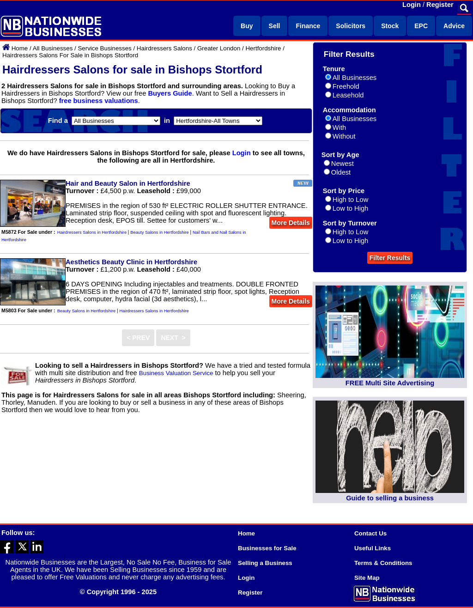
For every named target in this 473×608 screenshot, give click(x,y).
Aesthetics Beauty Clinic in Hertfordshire (131, 262)
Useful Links (372, 548)
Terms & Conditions (383, 562)
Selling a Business (265, 562)
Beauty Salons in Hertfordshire (159, 232)
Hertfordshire (263, 48)
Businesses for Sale (267, 548)
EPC (421, 26)
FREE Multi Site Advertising (390, 383)
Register (440, 4)
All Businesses (53, 48)
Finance (308, 26)
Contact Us (370, 533)
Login (411, 4)
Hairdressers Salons (164, 48)
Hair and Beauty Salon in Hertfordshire (128, 183)
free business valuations (98, 100)
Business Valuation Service (176, 373)
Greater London (218, 48)
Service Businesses (104, 48)
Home (20, 48)
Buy (247, 26)
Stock (390, 26)
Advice (454, 26)
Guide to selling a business (390, 498)
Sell (274, 26)
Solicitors (350, 26)
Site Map (367, 577)
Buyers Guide (170, 93)
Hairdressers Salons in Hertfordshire (92, 232)
